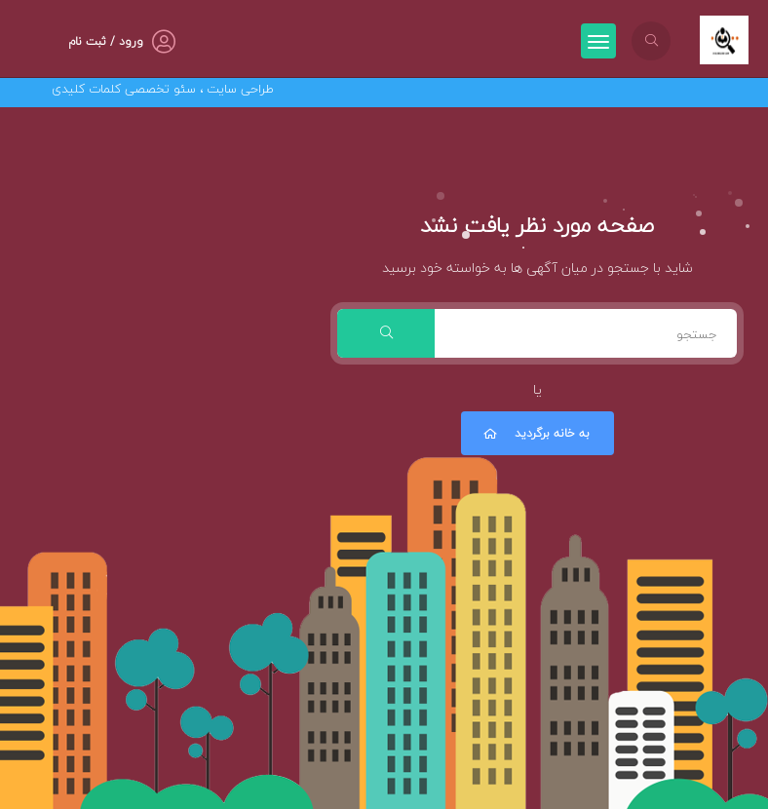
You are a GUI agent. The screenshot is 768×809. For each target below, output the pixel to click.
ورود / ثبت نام (105, 41)
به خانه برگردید (535, 433)
